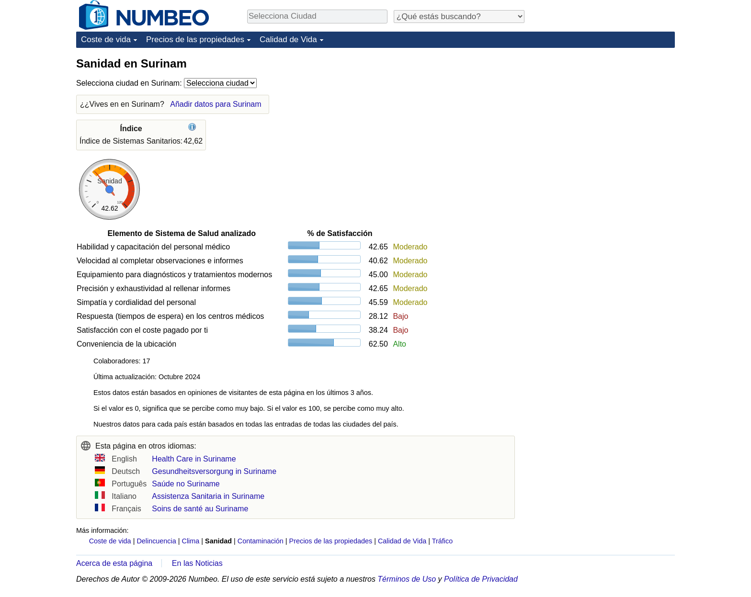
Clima (191, 541)
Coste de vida (106, 39)
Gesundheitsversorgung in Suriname (214, 471)
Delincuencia (156, 541)
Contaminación (261, 541)
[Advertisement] (603, 116)
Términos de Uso (406, 579)
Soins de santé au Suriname (200, 509)
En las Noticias (197, 563)
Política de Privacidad (481, 579)
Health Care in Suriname (194, 459)
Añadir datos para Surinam (215, 104)
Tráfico (442, 541)
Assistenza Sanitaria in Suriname (208, 496)
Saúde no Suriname (185, 484)
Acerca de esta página (114, 563)
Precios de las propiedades (195, 39)
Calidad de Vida (288, 39)
